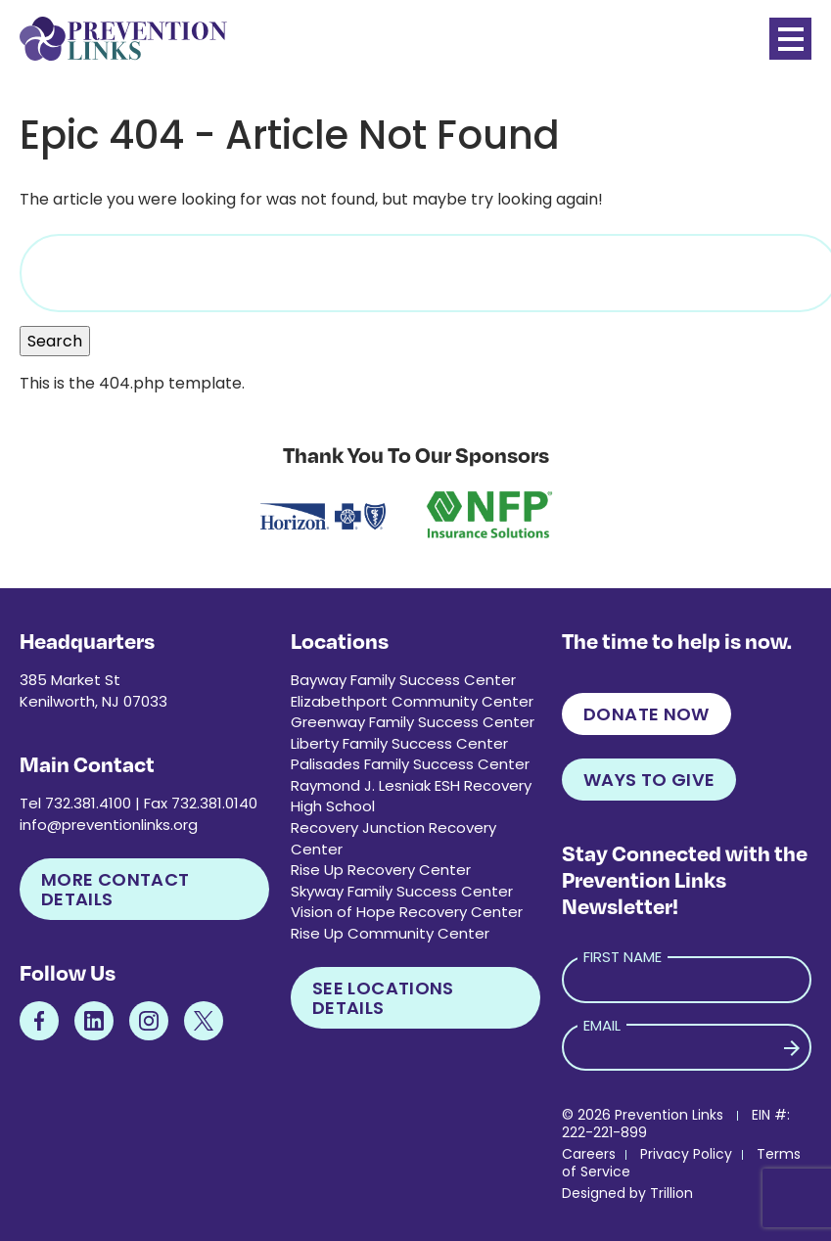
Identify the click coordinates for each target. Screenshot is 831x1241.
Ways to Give (649, 779)
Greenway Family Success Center (412, 722)
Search (54, 341)
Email (602, 1025)
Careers (589, 1154)
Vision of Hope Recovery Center (407, 911)
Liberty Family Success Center (399, 743)
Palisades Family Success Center (410, 764)
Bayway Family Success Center (403, 679)
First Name (622, 956)
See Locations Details (383, 998)
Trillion (671, 1193)
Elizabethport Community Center (412, 701)
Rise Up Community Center (390, 933)
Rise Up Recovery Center (381, 869)
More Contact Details (115, 889)
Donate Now (646, 714)
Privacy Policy (686, 1154)
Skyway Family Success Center (402, 891)
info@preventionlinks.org (109, 824)
